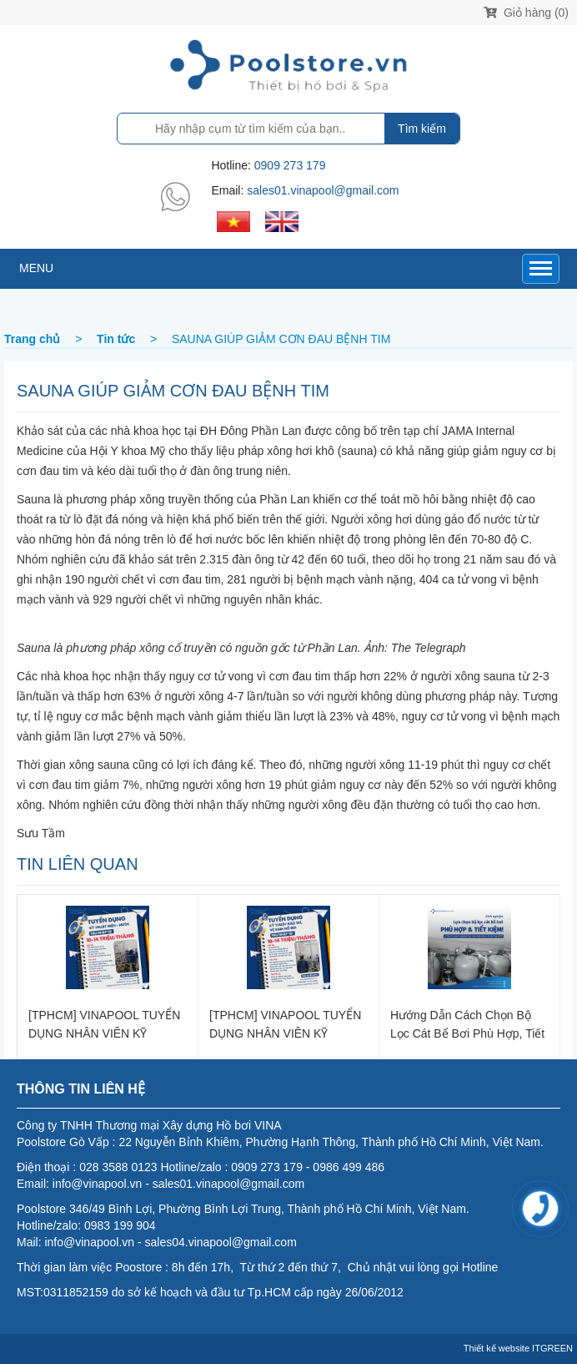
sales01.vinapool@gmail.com (323, 190)
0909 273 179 (290, 165)
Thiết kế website (496, 1348)
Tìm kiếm (422, 128)
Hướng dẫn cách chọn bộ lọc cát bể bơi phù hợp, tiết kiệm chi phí (467, 1023)
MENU (36, 268)
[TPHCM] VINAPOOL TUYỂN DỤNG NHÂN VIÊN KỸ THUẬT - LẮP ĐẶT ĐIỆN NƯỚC (104, 1023)
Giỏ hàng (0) (526, 12)
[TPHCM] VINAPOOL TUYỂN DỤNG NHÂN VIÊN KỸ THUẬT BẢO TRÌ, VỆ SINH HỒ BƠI (285, 1023)
